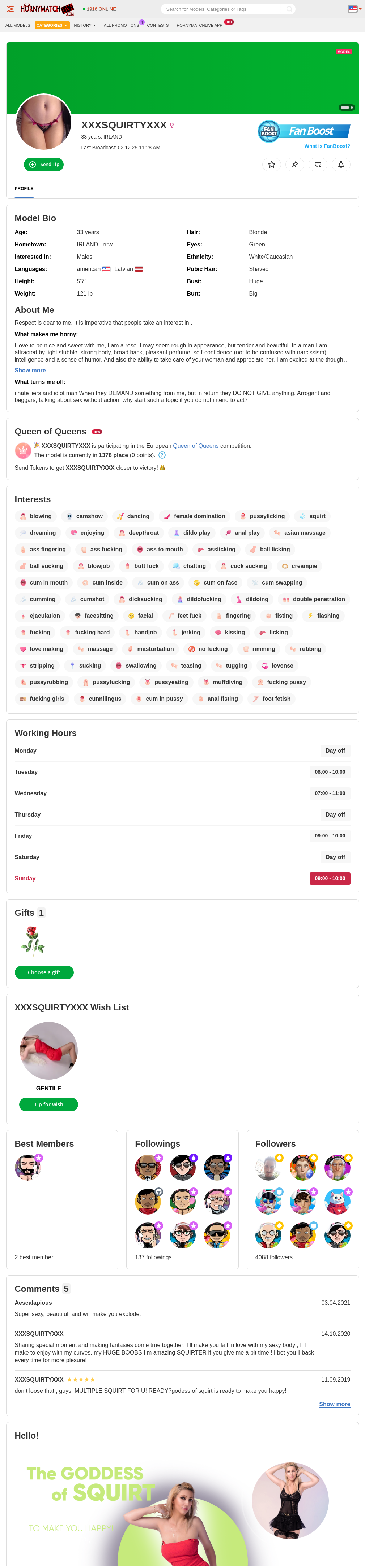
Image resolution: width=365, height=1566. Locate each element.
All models (17, 25)
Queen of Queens (195, 446)
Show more (30, 370)
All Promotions (123, 24)
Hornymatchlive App (201, 24)
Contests (158, 25)
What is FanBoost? (328, 146)
